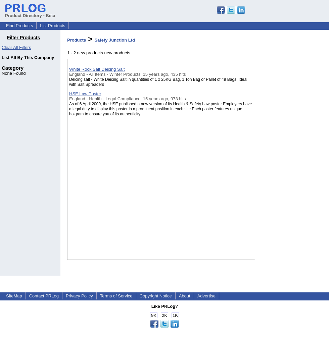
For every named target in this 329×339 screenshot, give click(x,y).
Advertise (206, 295)
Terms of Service (116, 295)
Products (76, 40)
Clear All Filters (16, 47)
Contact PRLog (44, 295)
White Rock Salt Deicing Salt (97, 69)
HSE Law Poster (85, 93)
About (184, 295)
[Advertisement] (289, 174)
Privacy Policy (79, 295)
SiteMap (14, 295)
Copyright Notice (156, 295)
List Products (52, 25)
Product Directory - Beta (30, 13)
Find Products (19, 25)
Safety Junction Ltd (114, 40)
